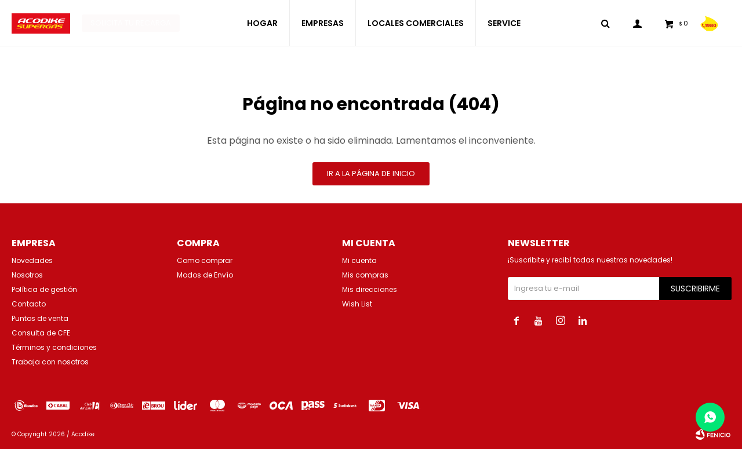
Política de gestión (44, 289)
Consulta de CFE (41, 333)
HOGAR (262, 23)
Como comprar (204, 260)
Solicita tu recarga (130, 22)
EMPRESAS (322, 23)
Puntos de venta (40, 318)
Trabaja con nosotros (50, 362)
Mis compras (365, 275)
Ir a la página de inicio (371, 173)
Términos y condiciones (54, 347)
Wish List (357, 304)
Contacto (29, 304)
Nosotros (27, 275)
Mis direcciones (369, 289)
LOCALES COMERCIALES (416, 23)
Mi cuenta (359, 260)
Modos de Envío (205, 275)
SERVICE (504, 23)
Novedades (32, 260)
